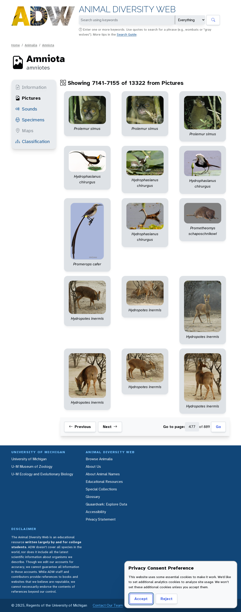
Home (15, 45)
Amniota (48, 45)
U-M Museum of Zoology (31, 466)
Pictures (28, 98)
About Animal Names (103, 474)
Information (30, 87)
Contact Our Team (108, 605)
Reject (167, 598)
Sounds (26, 108)
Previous (80, 427)
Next (110, 427)
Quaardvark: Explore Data (106, 504)
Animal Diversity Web (127, 9)
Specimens (29, 119)
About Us (93, 466)
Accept (141, 598)
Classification (32, 141)
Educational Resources (104, 481)
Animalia (31, 45)
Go (218, 426)
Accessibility (96, 511)
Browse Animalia (99, 458)
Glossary (93, 496)
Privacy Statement (101, 519)
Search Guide (127, 34)
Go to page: (174, 426)
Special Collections (101, 489)
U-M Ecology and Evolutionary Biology (42, 474)
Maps (24, 130)
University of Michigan (29, 458)
